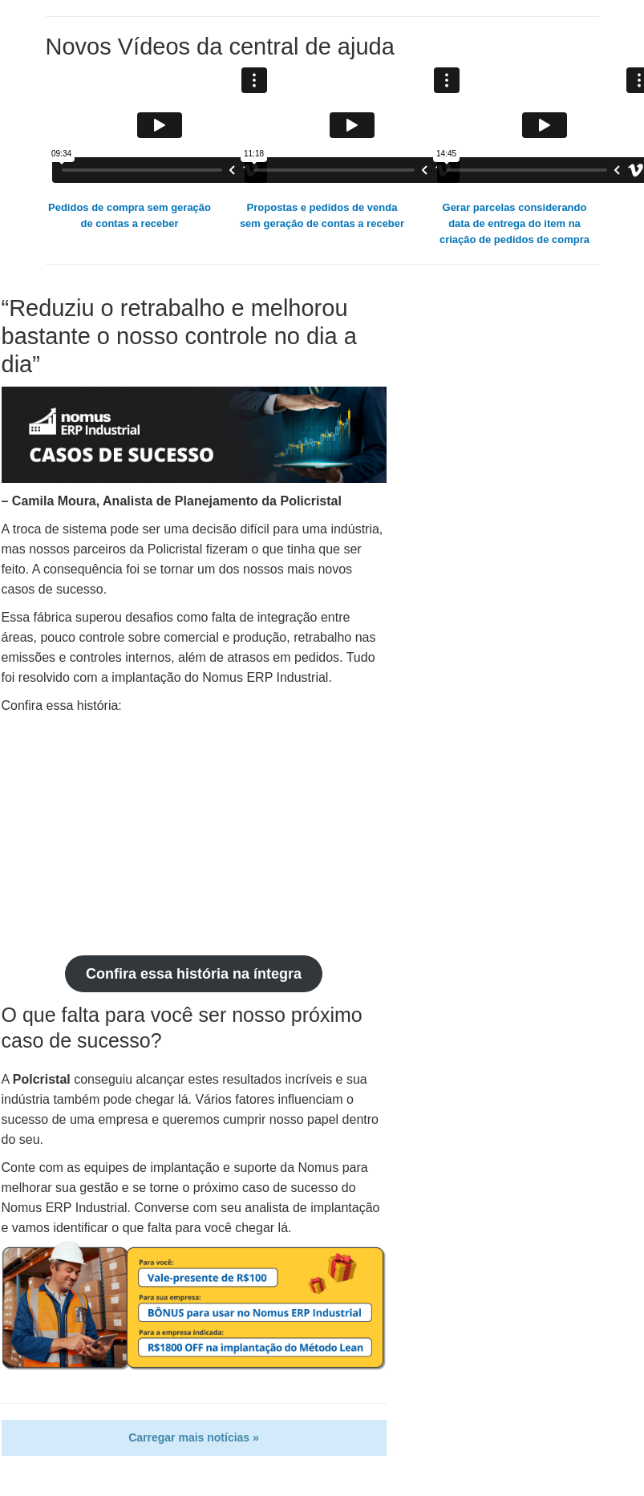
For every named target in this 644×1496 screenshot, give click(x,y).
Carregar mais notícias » (193, 1437)
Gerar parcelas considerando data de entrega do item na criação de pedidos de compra (514, 223)
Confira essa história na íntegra (194, 974)
